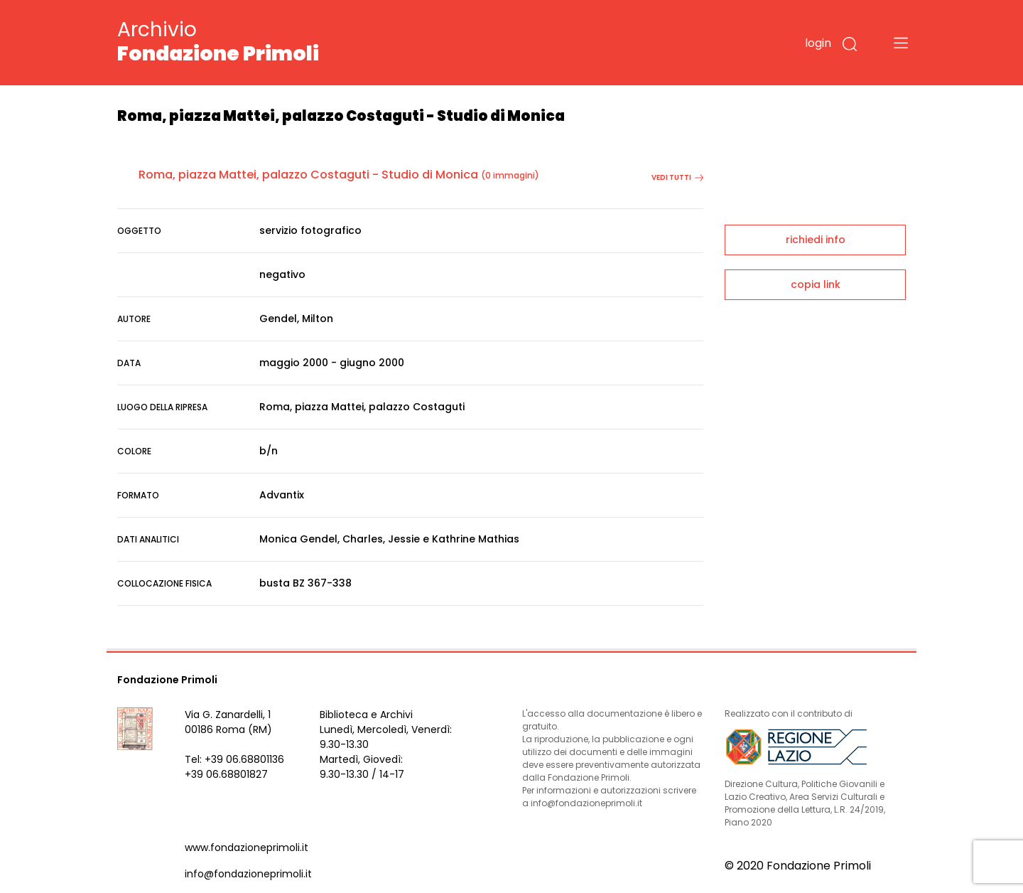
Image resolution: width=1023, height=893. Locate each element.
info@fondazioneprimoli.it (248, 874)
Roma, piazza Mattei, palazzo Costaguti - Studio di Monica (308, 174)
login (818, 43)
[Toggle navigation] (900, 42)
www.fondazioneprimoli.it (246, 847)
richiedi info (815, 239)
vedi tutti (677, 177)
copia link (815, 284)
